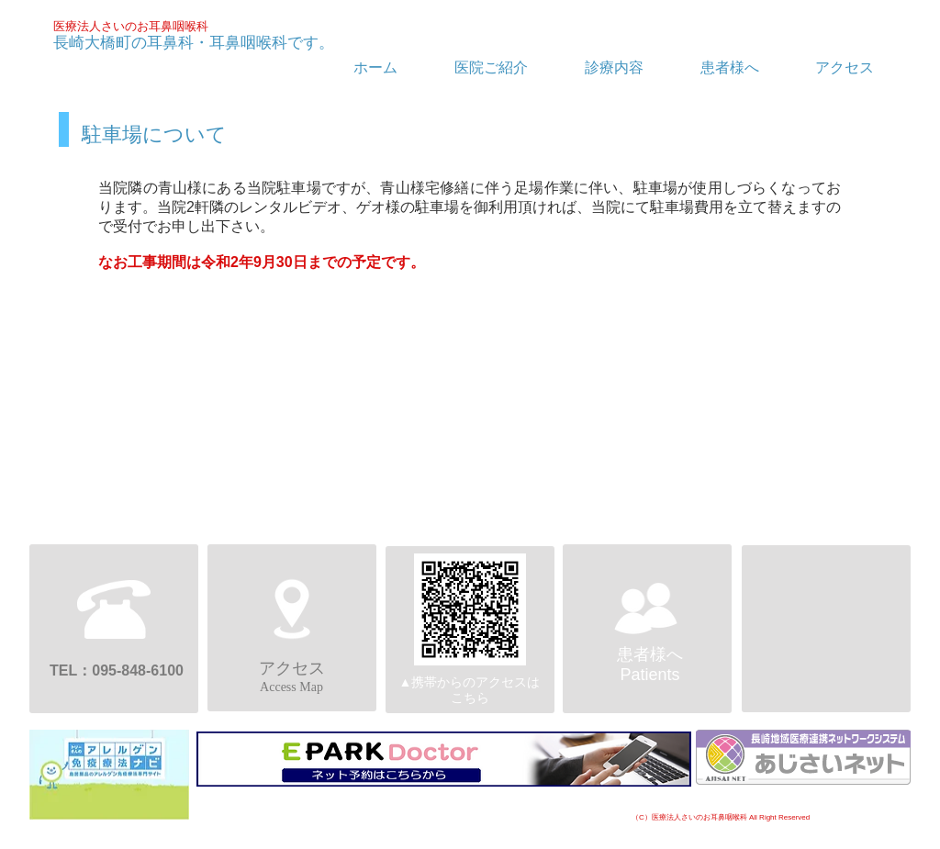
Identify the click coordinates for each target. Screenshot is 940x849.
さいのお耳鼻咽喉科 (154, 26)
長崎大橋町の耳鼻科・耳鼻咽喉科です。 (193, 42)
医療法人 (77, 26)
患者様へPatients (650, 664)
